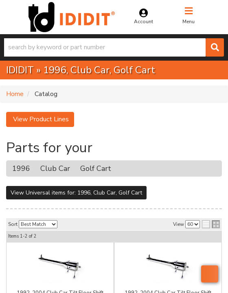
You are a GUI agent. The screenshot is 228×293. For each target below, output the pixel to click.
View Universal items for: (76, 193)
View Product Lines (40, 119)
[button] (114, 47)
